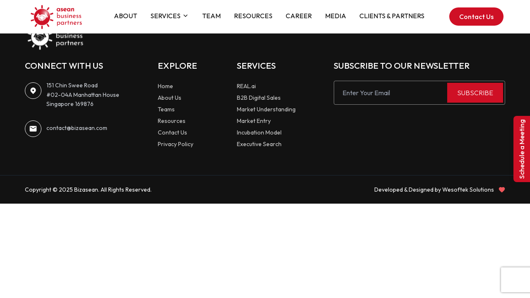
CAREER (299, 16)
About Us (169, 97)
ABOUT (125, 16)
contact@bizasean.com (76, 128)
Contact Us (476, 16)
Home (165, 86)
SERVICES (169, 16)
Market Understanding (266, 109)
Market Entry (254, 121)
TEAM (211, 16)
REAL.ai (246, 86)
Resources (172, 121)
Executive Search (259, 144)
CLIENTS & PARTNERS (391, 16)
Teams (166, 109)
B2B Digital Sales (259, 97)
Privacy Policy (175, 144)
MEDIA (335, 16)
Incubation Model (259, 132)
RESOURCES (253, 16)
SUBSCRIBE (475, 93)
